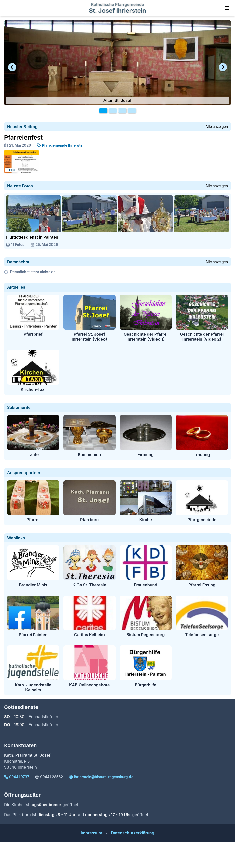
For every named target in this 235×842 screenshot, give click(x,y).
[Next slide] (223, 67)
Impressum (91, 832)
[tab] (103, 110)
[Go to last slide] (12, 67)
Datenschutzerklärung (132, 832)
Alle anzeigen (216, 126)
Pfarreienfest (23, 137)
